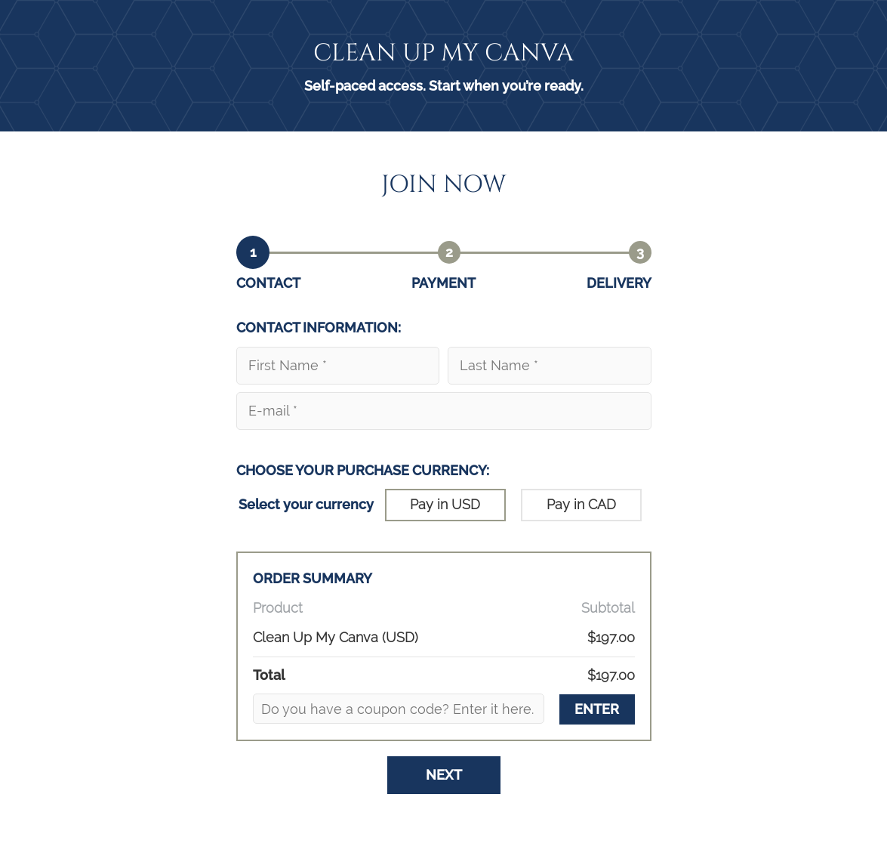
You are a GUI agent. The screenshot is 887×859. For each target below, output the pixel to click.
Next (444, 775)
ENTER (596, 709)
